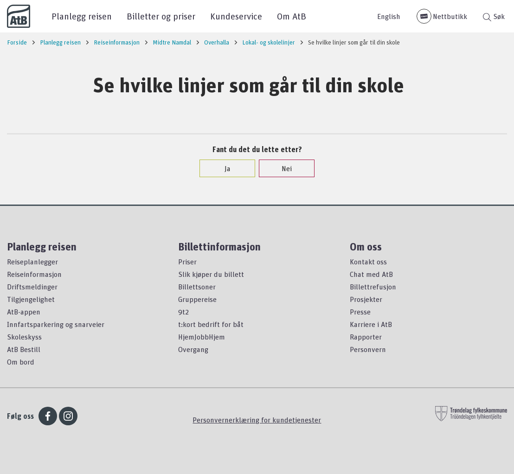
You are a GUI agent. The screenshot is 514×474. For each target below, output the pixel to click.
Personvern (368, 349)
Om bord (20, 361)
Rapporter (366, 336)
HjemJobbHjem (201, 336)
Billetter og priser (161, 16)
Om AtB (291, 16)
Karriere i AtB (371, 324)
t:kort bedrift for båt (211, 324)
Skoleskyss (24, 336)
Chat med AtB (371, 274)
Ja (223, 168)
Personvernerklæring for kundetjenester (257, 419)
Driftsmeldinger (32, 286)
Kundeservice (236, 16)
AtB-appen (23, 311)
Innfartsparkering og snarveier (55, 324)
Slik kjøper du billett (211, 274)
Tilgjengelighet (31, 299)
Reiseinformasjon (34, 274)
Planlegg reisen (81, 16)
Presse (360, 311)
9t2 (183, 311)
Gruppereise (197, 299)
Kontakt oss (368, 261)
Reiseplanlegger (32, 261)
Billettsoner (197, 286)
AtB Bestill (23, 349)
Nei (282, 168)
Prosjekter (366, 299)
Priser (187, 261)
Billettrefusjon (373, 286)
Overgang (193, 349)
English (388, 16)
